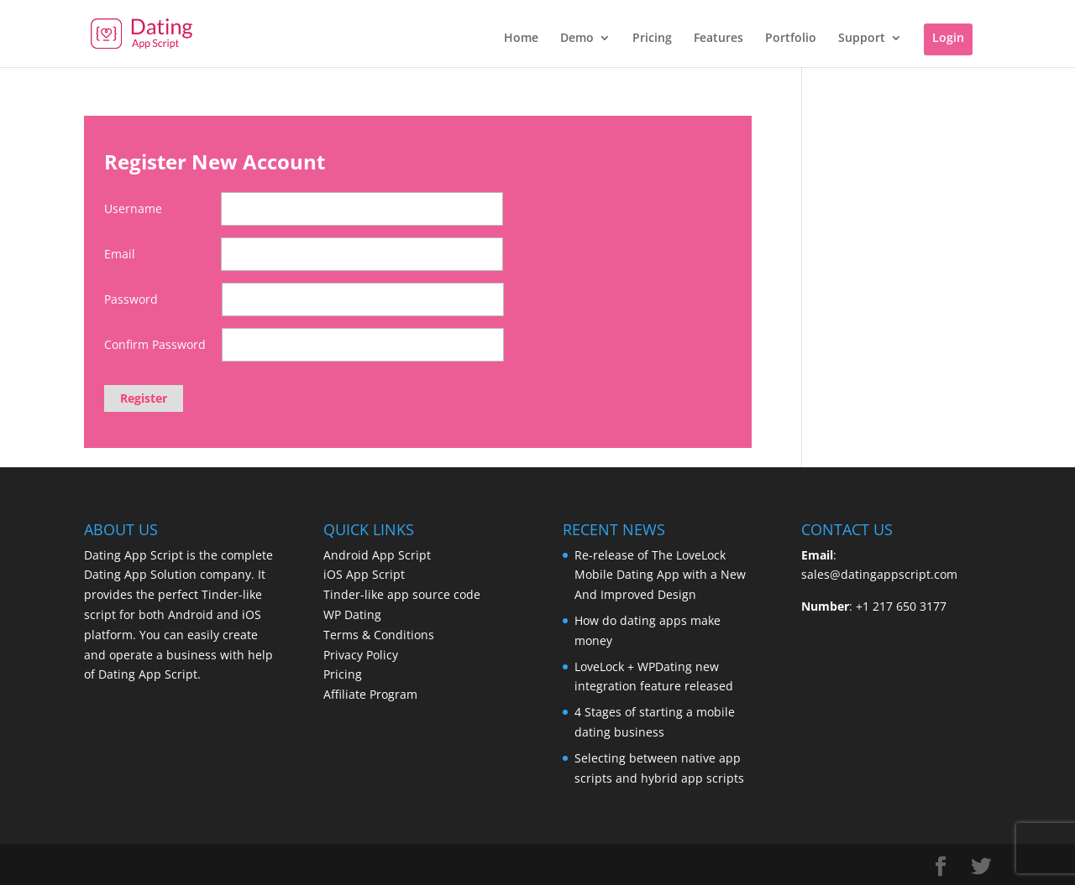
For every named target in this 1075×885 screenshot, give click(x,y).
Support (861, 38)
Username (133, 208)
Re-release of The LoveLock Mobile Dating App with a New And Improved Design (660, 575)
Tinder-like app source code (401, 594)
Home (521, 38)
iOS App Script (364, 574)
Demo (577, 38)
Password (131, 299)
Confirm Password (155, 344)
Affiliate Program (370, 694)
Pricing (652, 38)
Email (119, 254)
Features (718, 38)
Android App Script (377, 555)
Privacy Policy (360, 655)
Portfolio (790, 38)
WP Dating (352, 614)
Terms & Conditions (378, 635)
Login (948, 37)
